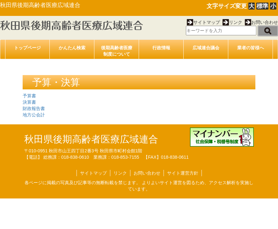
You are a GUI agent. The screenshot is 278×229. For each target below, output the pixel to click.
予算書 (29, 95)
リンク (232, 22)
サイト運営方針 (182, 173)
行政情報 (161, 47)
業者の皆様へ (250, 47)
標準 (262, 6)
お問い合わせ (261, 22)
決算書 (29, 102)
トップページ (27, 47)
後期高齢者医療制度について (116, 51)
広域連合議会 (206, 47)
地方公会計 (34, 114)
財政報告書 (34, 108)
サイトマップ (203, 22)
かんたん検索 (72, 47)
